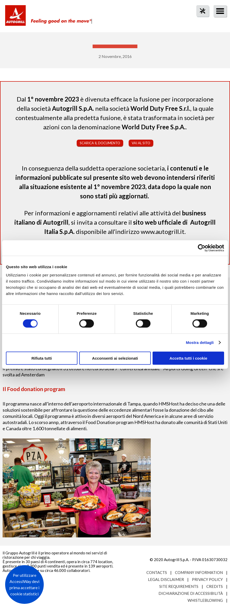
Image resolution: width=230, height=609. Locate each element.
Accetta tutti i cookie (188, 358)
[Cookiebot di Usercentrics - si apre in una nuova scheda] (201, 248)
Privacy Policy (207, 579)
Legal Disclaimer (166, 579)
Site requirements (178, 586)
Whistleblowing (205, 600)
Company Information (199, 572)
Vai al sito (141, 143)
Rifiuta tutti (41, 358)
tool (200, 20)
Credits (214, 586)
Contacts (156, 572)
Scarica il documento (100, 143)
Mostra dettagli (200, 342)
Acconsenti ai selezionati (115, 358)
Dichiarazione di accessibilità (190, 593)
